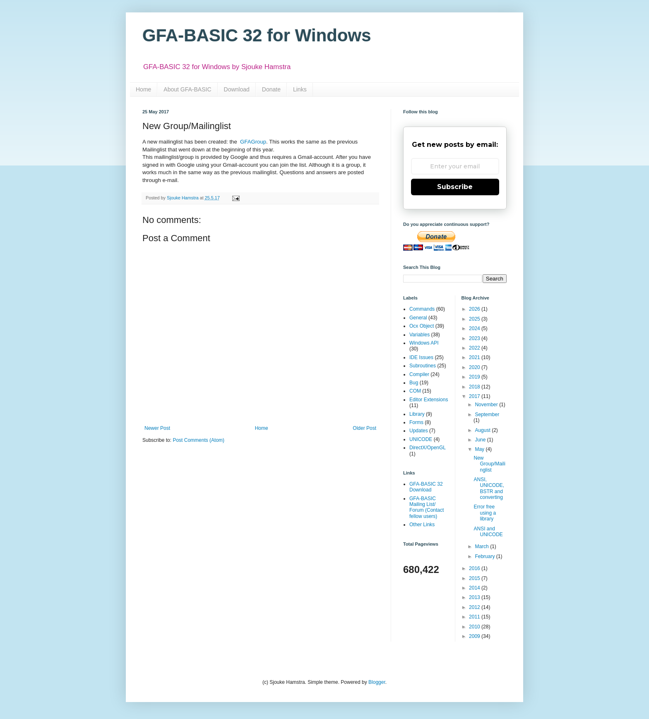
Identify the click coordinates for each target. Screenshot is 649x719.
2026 (475, 309)
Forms (416, 422)
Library (417, 414)
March (482, 546)
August (483, 430)
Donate (271, 89)
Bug (413, 383)
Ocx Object (421, 326)
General (418, 318)
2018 (475, 387)
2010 (475, 627)
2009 (475, 636)
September (487, 414)
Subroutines (422, 366)
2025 (475, 319)
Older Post (364, 428)
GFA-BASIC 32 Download (426, 487)
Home (143, 89)
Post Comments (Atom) (198, 440)
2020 (475, 367)
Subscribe (455, 187)
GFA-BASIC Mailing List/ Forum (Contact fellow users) (426, 507)
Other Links (422, 524)
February (485, 556)
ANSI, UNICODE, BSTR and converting (489, 488)
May (480, 449)
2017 (475, 396)
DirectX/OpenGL (427, 448)
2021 (475, 357)
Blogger (376, 682)
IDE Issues (421, 357)
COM (415, 391)
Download (237, 89)
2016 (475, 568)
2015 (475, 578)
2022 (475, 348)
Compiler (419, 374)
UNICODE (420, 439)
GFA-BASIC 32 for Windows (256, 35)
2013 (475, 597)
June (481, 440)
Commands (422, 309)
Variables (419, 335)
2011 (475, 617)
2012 (475, 607)
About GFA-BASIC (187, 89)
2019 (475, 377)
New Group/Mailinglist (489, 464)
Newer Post (157, 428)
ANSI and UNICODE (488, 531)
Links (300, 89)
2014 (475, 588)
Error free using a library (485, 513)
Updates (418, 431)
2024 (475, 328)
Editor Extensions (428, 400)
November (487, 404)
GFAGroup (253, 142)
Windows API (424, 343)
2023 (475, 338)
